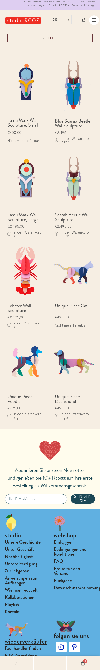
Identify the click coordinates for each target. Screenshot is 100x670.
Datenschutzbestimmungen (74, 587)
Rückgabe (63, 580)
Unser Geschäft (19, 549)
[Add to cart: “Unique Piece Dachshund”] (74, 415)
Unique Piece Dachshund (67, 399)
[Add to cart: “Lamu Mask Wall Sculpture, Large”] (26, 234)
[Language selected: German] (61, 19)
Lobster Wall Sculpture (19, 308)
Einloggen (63, 542)
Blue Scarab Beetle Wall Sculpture (72, 123)
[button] (50, 663)
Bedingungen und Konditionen (70, 552)
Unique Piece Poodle (19, 399)
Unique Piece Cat (71, 305)
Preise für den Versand (67, 571)
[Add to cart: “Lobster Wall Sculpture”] (26, 325)
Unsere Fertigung (21, 563)
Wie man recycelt (21, 590)
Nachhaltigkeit (19, 556)
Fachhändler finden (23, 648)
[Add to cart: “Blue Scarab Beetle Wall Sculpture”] (74, 140)
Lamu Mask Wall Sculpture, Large (22, 217)
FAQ (58, 561)
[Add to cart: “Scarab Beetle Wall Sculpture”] (74, 234)
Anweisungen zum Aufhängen (21, 580)
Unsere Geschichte (23, 542)
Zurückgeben (17, 570)
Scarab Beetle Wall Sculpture (72, 217)
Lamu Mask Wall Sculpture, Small (22, 123)
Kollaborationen (19, 597)
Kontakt (12, 611)
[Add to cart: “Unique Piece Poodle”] (26, 415)
